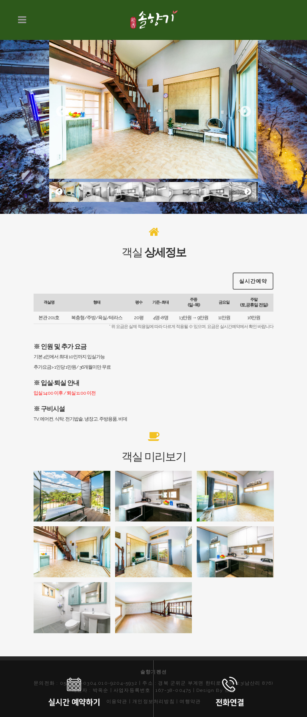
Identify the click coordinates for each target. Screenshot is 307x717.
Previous (61, 111)
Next (245, 111)
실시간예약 (253, 272)
